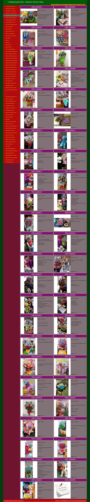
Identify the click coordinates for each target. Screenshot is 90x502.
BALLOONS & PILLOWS (11, 35)
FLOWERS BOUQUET (10, 6)
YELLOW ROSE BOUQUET (11, 51)
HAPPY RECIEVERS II (10, 139)
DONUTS (8, 42)
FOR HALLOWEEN (10, 153)
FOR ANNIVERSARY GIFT (11, 24)
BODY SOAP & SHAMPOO (11, 125)
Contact (68, 4)
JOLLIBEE (8, 37)
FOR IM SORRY (9, 144)
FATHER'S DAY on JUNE (11, 87)
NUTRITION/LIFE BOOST (11, 132)
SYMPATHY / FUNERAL (11, 10)
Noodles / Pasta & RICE (10, 107)
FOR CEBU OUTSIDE (10, 8)
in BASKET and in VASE (11, 83)
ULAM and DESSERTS (10, 49)
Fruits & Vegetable (9, 98)
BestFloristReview (82, 500)
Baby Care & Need (9, 123)
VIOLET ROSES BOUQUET (11, 58)
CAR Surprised (9, 28)
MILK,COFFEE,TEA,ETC (11, 112)
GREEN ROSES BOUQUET (11, 62)
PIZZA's (7, 40)
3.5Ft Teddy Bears (9, 80)
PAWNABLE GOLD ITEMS (11, 157)
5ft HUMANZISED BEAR (11, 71)
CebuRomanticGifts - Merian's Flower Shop (25, 2)
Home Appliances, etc (10, 159)
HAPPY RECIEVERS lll (10, 141)
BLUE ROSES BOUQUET (11, 53)
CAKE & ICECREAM (10, 33)
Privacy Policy (60, 500)
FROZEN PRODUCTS (10, 103)
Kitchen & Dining (9, 116)
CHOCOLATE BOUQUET (11, 65)
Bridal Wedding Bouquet (10, 148)
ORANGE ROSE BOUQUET (11, 60)
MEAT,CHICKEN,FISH (10, 101)
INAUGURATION (9, 26)
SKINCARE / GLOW (10, 130)
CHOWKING (8, 44)
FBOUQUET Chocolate (10, 78)
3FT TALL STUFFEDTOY (11, 76)
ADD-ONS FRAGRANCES (11, 69)
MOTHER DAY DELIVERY (11, 89)
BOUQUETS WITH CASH (11, 15)
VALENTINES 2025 (10, 162)
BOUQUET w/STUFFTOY (11, 13)
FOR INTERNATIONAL (11, 19)
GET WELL (8, 146)
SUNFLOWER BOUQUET (11, 17)
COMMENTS (81, 4)
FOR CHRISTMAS (9, 85)
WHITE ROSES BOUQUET (11, 56)
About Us (54, 4)
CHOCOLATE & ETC (10, 31)
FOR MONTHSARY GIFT (11, 67)
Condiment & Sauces (10, 110)
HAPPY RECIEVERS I (10, 137)
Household (8, 119)
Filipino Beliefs (75, 4)
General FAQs (61, 4)
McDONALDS (8, 46)
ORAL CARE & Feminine (11, 121)
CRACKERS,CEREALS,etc (11, 96)
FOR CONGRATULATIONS (11, 150)
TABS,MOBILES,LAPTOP (11, 155)
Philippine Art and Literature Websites (71, 500)
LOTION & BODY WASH (11, 128)
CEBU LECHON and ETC (11, 74)
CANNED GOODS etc (10, 105)
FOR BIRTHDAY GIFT (10, 22)
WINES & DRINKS (10, 135)
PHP (44, 10)
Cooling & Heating (9, 114)
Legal (56, 500)
